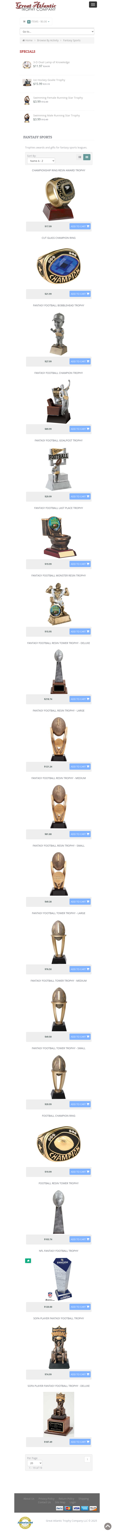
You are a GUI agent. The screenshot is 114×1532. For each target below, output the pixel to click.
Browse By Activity (48, 40)
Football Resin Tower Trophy (59, 1183)
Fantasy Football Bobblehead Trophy (58, 305)
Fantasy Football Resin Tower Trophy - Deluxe (58, 643)
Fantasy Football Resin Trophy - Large (59, 710)
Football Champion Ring (58, 1115)
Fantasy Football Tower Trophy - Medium (59, 980)
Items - (36, 22)
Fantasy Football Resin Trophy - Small (59, 845)
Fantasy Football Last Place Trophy (58, 508)
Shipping (84, 1498)
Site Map (60, 1502)
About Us (29, 1498)
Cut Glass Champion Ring (59, 238)
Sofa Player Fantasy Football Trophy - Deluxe (59, 1386)
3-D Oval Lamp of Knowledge (51, 62)
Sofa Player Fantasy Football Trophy (58, 1318)
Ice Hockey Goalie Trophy (49, 80)
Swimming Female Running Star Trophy (58, 97)
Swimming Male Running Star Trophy (56, 115)
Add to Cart (78, 226)
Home (27, 40)
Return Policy (66, 1498)
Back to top (108, 1526)
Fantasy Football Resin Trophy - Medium (58, 778)
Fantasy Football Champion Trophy (59, 373)
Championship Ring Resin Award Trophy (58, 170)
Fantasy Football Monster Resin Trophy (58, 575)
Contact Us (44, 1502)
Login (73, 1502)
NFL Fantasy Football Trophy (58, 1250)
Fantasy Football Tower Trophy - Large (58, 913)
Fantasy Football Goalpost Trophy (59, 440)
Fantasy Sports (72, 40)
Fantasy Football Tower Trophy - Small (58, 1048)
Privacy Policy (46, 1498)
